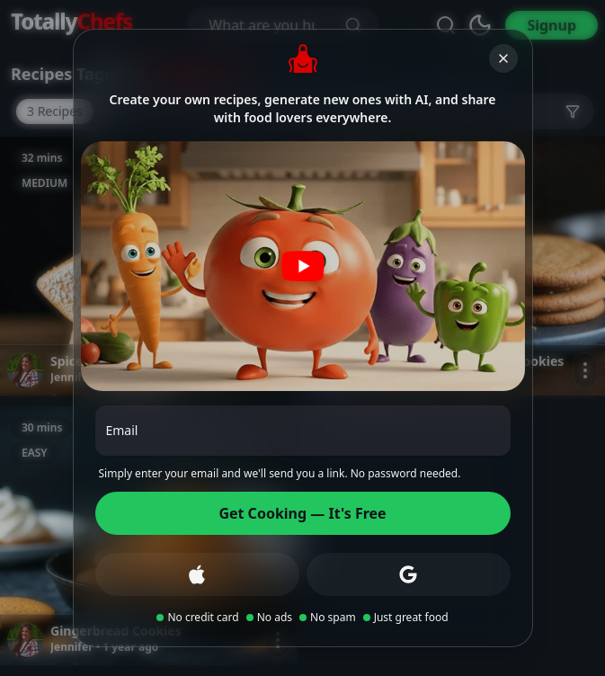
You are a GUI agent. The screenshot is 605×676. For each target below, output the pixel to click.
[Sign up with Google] (409, 574)
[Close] (503, 58)
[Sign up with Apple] (197, 574)
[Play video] (303, 266)
